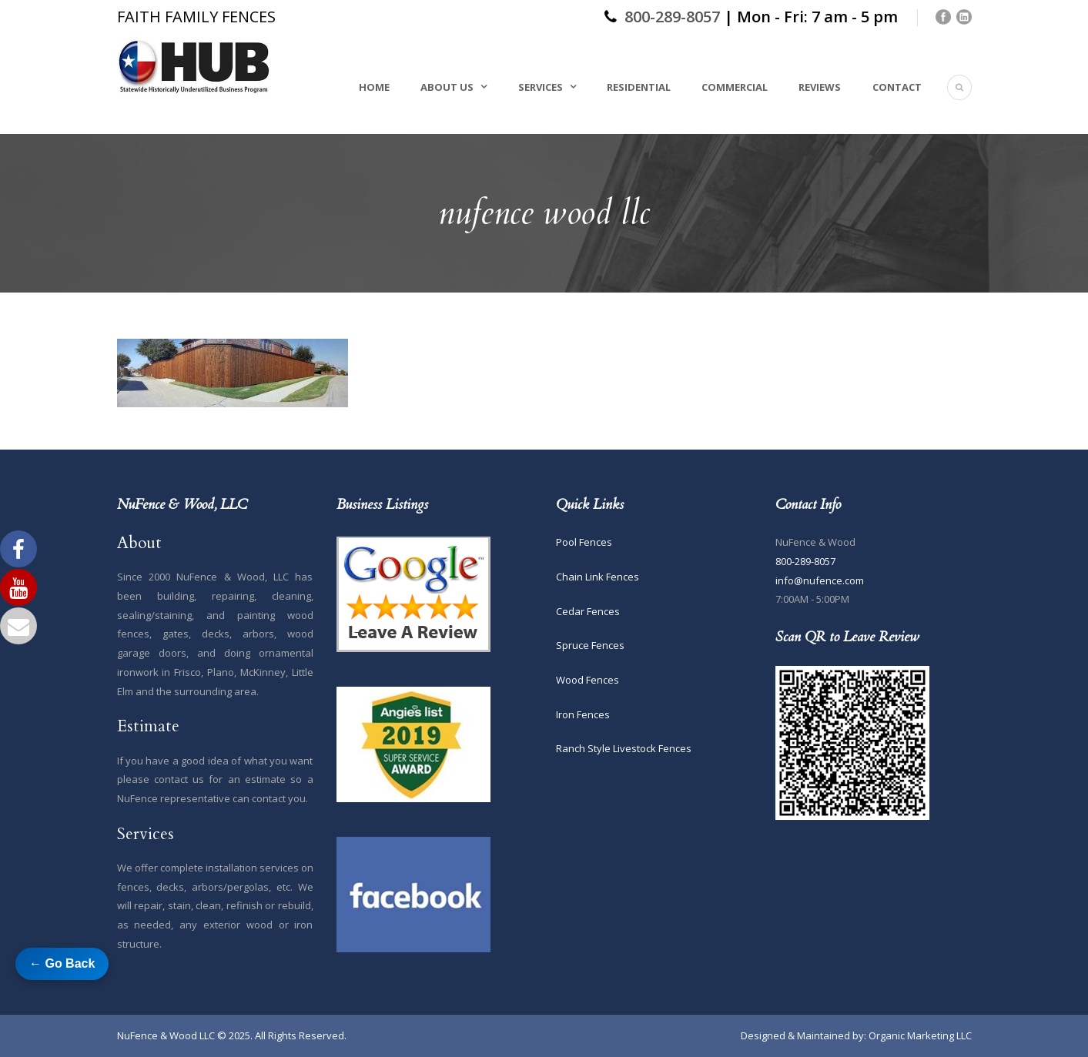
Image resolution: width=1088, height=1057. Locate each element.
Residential (639, 87)
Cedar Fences (588, 611)
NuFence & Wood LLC (166, 1035)
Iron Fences (583, 714)
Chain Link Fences (597, 577)
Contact (897, 87)
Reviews (819, 87)
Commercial (734, 87)
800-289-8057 (672, 16)
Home (374, 87)
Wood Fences (587, 680)
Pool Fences (584, 542)
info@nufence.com (819, 580)
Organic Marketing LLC (920, 1035)
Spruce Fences (590, 645)
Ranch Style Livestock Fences (623, 748)
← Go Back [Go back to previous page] (62, 963)
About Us (447, 87)
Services (540, 87)
